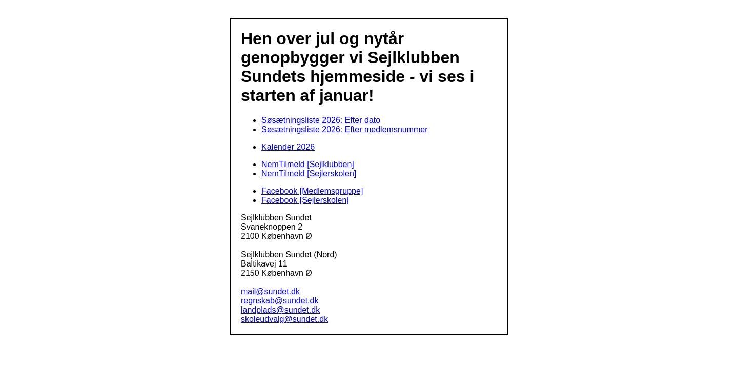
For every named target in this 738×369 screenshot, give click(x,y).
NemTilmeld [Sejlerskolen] (308, 173)
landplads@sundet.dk (280, 309)
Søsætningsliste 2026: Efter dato (320, 120)
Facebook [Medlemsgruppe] (312, 191)
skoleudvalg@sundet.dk (284, 319)
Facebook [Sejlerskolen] (305, 200)
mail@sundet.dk (270, 291)
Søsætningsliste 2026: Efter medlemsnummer (344, 129)
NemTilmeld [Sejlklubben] (307, 164)
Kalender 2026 (288, 146)
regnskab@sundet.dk (279, 300)
